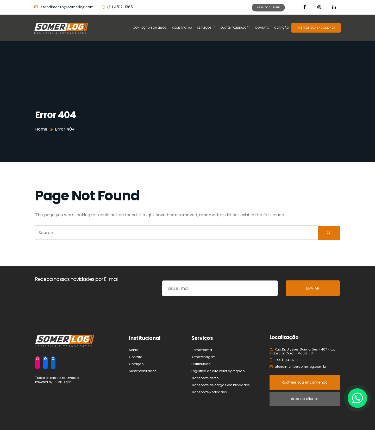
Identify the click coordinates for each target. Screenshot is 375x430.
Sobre (133, 350)
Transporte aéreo (204, 378)
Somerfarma (182, 28)
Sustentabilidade (233, 28)
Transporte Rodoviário (209, 392)
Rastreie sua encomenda (305, 382)
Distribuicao (200, 364)
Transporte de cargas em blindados (220, 385)
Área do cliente (304, 398)
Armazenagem (203, 357)
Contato (262, 28)
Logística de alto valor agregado (218, 371)
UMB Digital (63, 382)
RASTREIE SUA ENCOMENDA (316, 28)
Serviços (204, 28)
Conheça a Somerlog (150, 28)
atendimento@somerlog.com (63, 7)
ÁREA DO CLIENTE (268, 7)
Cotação (281, 28)
